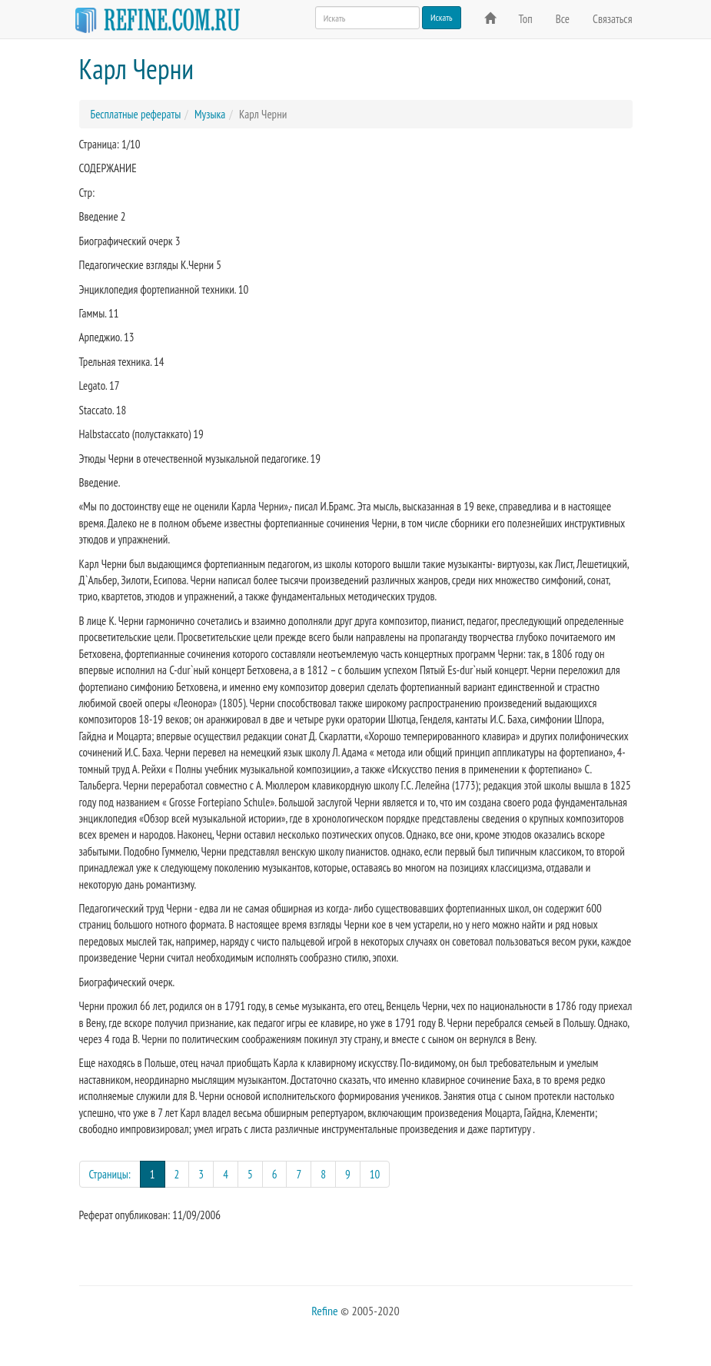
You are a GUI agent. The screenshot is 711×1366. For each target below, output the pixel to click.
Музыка (209, 114)
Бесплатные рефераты (136, 114)
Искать (441, 17)
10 (375, 1174)
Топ (526, 19)
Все (563, 19)
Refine (324, 1310)
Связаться (612, 19)
